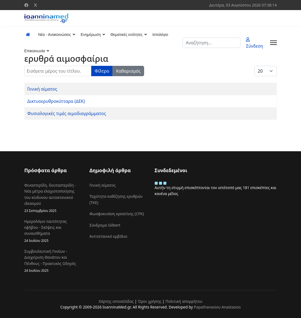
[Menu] (273, 43)
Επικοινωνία (34, 51)
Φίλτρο (102, 71)
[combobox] (211, 43)
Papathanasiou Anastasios (217, 307)
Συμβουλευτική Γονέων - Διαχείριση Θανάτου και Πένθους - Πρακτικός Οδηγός (52, 261)
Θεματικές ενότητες (126, 34)
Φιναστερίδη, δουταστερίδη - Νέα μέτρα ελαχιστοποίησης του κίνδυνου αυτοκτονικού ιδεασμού (52, 198)
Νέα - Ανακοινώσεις (54, 34)
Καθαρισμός (128, 71)
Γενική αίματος (42, 89)
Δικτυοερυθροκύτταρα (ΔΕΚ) (56, 101)
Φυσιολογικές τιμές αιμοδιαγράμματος (66, 113)
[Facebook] (26, 5)
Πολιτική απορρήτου (184, 301)
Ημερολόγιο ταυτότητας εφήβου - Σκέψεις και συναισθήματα (52, 231)
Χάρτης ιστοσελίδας (116, 301)
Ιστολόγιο (160, 34)
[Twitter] (35, 5)
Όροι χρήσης (149, 301)
